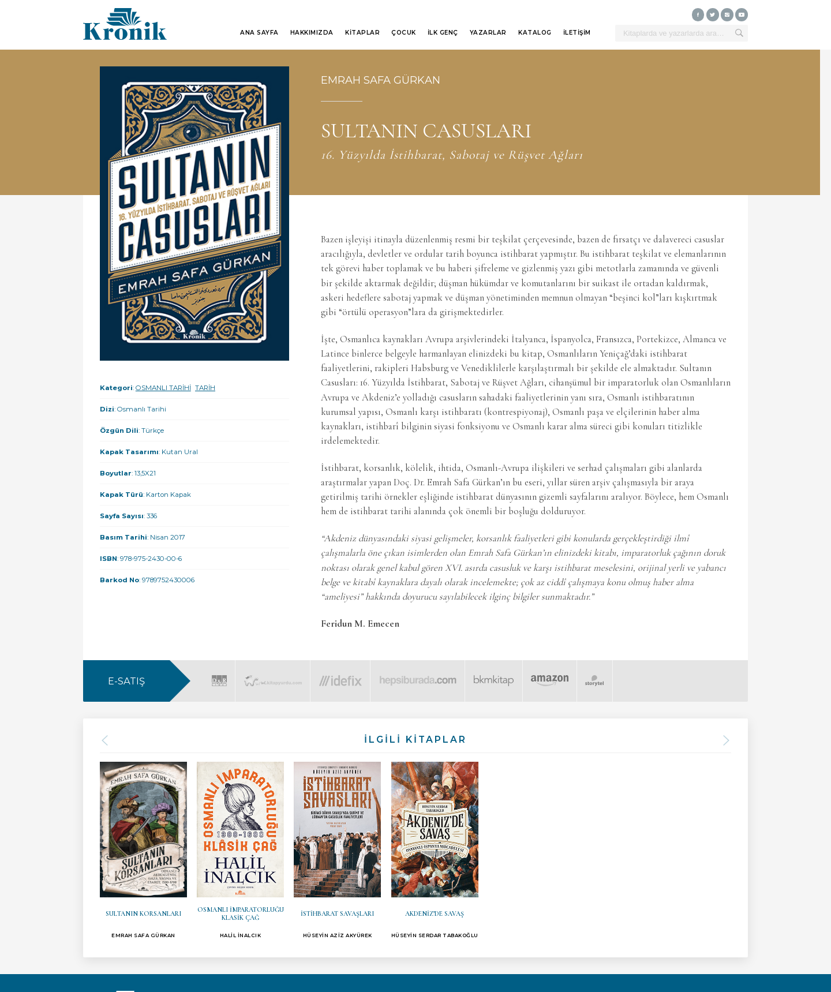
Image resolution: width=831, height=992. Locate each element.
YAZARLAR (488, 32)
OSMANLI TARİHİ (163, 388)
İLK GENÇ (443, 32)
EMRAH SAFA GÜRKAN (380, 80)
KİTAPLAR (362, 32)
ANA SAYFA (259, 32)
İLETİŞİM (577, 32)
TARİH (205, 388)
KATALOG (535, 32)
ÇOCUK (403, 32)
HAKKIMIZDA (312, 32)
